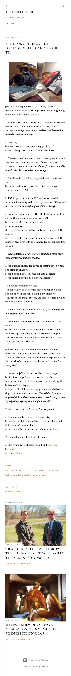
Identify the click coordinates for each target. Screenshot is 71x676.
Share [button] (8, 465)
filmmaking (54, 470)
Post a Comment (15, 491)
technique (10, 475)
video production (24, 475)
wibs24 (44, 666)
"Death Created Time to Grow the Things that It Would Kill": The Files (34, 553)
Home (11, 23)
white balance (40, 475)
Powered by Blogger (35, 660)
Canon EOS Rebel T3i (37, 470)
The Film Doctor (19, 12)
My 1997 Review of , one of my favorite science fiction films (30, 629)
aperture (52, 444)
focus (11, 448)
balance (19, 452)
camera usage (19, 470)
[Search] (64, 5)
